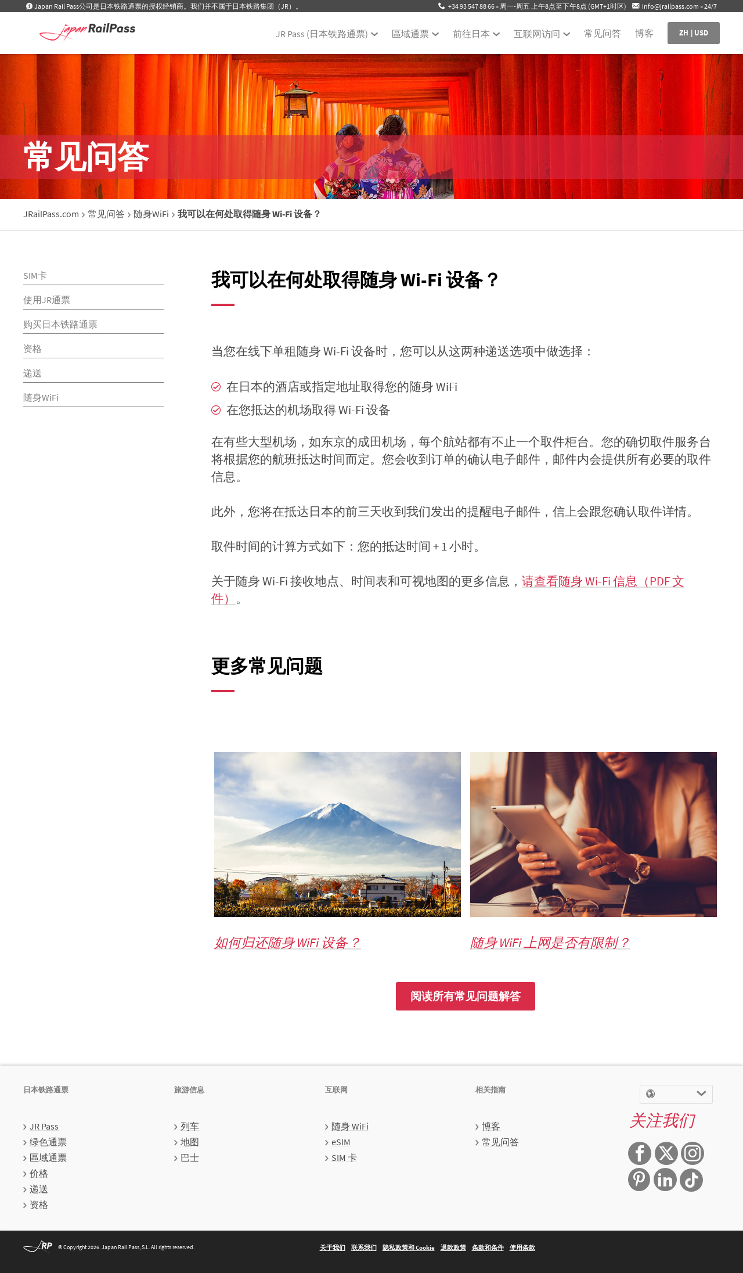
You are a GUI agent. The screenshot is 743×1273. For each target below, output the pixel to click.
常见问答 (602, 33)
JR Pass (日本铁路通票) (322, 33)
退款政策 (453, 1247)
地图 (190, 1142)
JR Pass (44, 1126)
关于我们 (332, 1247)
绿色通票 (48, 1142)
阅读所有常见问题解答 (465, 996)
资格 (32, 348)
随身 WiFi (350, 1126)
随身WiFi (151, 214)
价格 (39, 1173)
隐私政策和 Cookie (409, 1247)
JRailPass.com (51, 214)
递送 (32, 373)
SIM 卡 (344, 1157)
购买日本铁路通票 (60, 324)
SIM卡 (35, 275)
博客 (644, 33)
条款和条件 (488, 1247)
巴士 (190, 1157)
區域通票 (410, 33)
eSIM (341, 1142)
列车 (190, 1126)
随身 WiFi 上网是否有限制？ (550, 942)
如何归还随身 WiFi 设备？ (287, 942)
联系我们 (364, 1247)
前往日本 (471, 33)
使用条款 (522, 1247)
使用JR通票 (46, 299)
